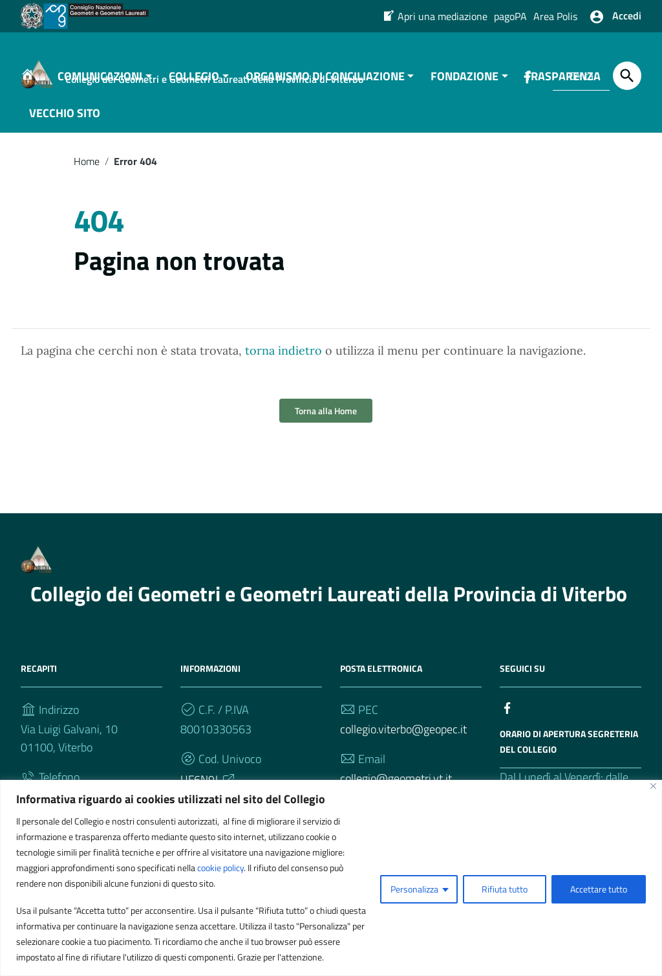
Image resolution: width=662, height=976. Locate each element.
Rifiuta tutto (505, 889)
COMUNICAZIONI (100, 88)
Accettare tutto (598, 889)
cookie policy (220, 867)
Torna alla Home (326, 423)
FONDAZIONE (464, 88)
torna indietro (283, 363)
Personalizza (414, 889)
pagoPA (510, 16)
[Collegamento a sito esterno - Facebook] (507, 719)
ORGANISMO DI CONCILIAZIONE (325, 88)
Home (87, 173)
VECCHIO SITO (64, 125)
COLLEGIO (194, 88)
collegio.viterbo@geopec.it (403, 742)
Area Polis (555, 16)
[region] (331, 878)
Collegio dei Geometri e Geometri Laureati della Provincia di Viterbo (328, 606)
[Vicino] (653, 786)
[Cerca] (627, 75)
